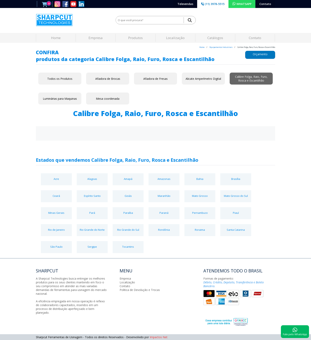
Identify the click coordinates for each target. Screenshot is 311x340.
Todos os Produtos (59, 79)
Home (56, 37)
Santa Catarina (236, 230)
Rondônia (164, 230)
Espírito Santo (92, 196)
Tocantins (128, 246)
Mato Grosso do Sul (236, 196)
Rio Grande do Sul (128, 230)
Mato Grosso (200, 196)
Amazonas (163, 179)
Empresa (96, 37)
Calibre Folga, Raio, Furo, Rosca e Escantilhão (251, 78)
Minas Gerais (56, 213)
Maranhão (164, 196)
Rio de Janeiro (56, 230)
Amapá (128, 179)
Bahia (199, 179)
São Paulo (56, 246)
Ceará (56, 196)
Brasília (235, 179)
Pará (92, 213)
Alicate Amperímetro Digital (203, 79)
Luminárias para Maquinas (60, 99)
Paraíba (128, 213)
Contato (265, 4)
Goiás (128, 196)
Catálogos (215, 37)
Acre (56, 179)
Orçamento (260, 54)
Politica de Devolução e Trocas (140, 290)
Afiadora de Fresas (155, 79)
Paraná (163, 213)
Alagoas (92, 179)
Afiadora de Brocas (107, 79)
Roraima (200, 230)
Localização (175, 37)
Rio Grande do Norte (92, 230)
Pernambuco (200, 213)
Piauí (236, 213)
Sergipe (92, 246)
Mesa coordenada (107, 99)
